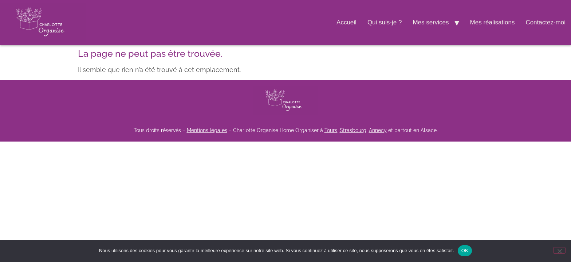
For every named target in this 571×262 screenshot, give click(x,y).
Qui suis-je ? (384, 22)
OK (464, 250)
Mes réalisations (492, 22)
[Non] (559, 250)
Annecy (378, 130)
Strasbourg (353, 130)
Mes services (431, 22)
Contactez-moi (545, 22)
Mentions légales (207, 130)
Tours (330, 130)
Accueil (346, 22)
